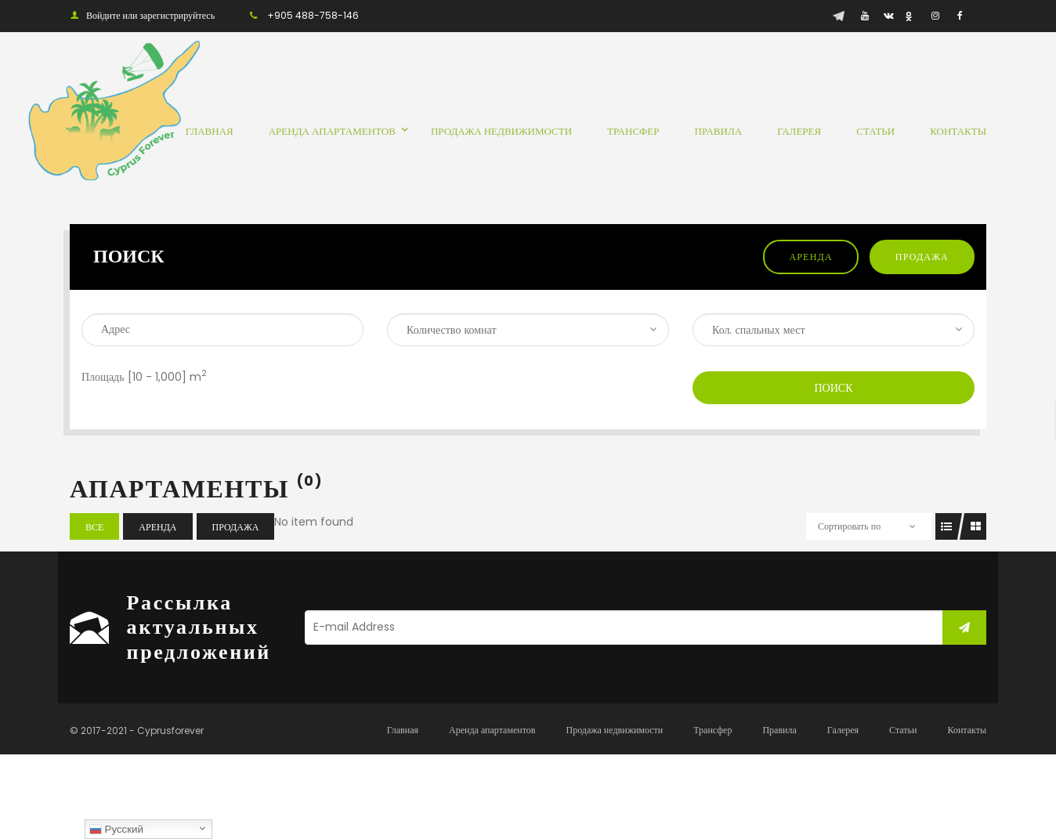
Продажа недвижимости (614, 729)
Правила (779, 729)
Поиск (833, 388)
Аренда (810, 256)
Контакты (966, 729)
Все (94, 526)
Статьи (903, 729)
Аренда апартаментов (492, 729)
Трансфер (712, 729)
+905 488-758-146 (313, 15)
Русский (116, 829)
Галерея (843, 729)
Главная (402, 729)
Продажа (922, 256)
